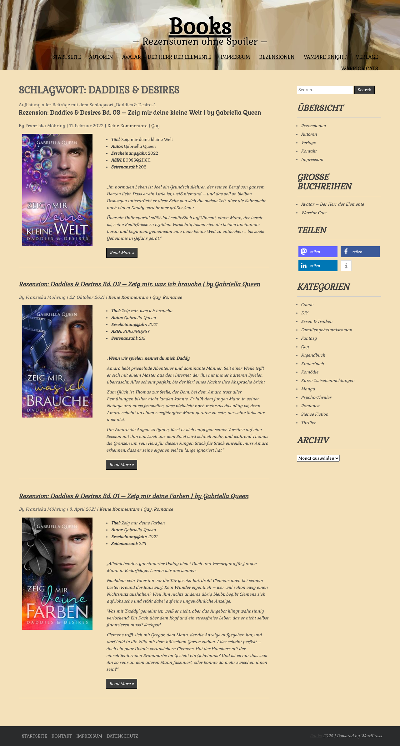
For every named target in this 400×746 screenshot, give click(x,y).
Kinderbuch (312, 363)
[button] (318, 251)
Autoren (101, 57)
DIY (304, 313)
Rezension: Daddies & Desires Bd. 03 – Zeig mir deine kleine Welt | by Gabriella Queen (140, 113)
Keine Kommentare (128, 125)
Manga (308, 389)
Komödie (309, 372)
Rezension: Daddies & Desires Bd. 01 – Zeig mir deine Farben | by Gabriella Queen (133, 496)
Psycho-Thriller (316, 397)
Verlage (367, 57)
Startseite (66, 57)
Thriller (308, 422)
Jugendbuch (313, 355)
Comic (307, 304)
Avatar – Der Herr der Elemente (166, 57)
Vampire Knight (325, 57)
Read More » (122, 252)
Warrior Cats (359, 68)
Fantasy (309, 338)
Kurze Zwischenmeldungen (327, 380)
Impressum (235, 57)
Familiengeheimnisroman (326, 330)
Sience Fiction (314, 414)
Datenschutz (122, 736)
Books (199, 27)
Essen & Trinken (316, 321)
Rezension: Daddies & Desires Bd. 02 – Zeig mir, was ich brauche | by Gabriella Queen (139, 284)
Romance (172, 297)
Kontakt (308, 151)
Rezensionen (277, 57)
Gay (155, 125)
